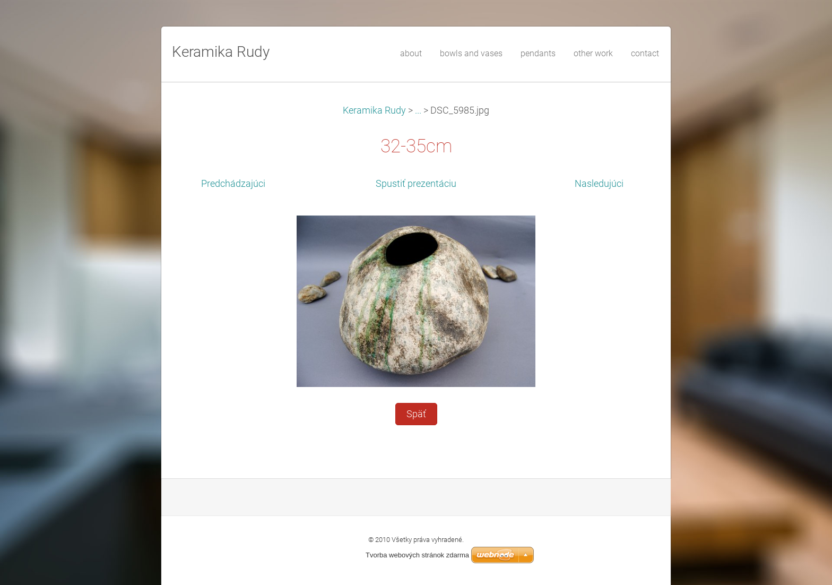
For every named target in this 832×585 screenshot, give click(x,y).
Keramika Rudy (374, 110)
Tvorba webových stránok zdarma (417, 555)
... (418, 110)
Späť (416, 414)
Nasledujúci (599, 183)
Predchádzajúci (233, 183)
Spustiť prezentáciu (416, 183)
